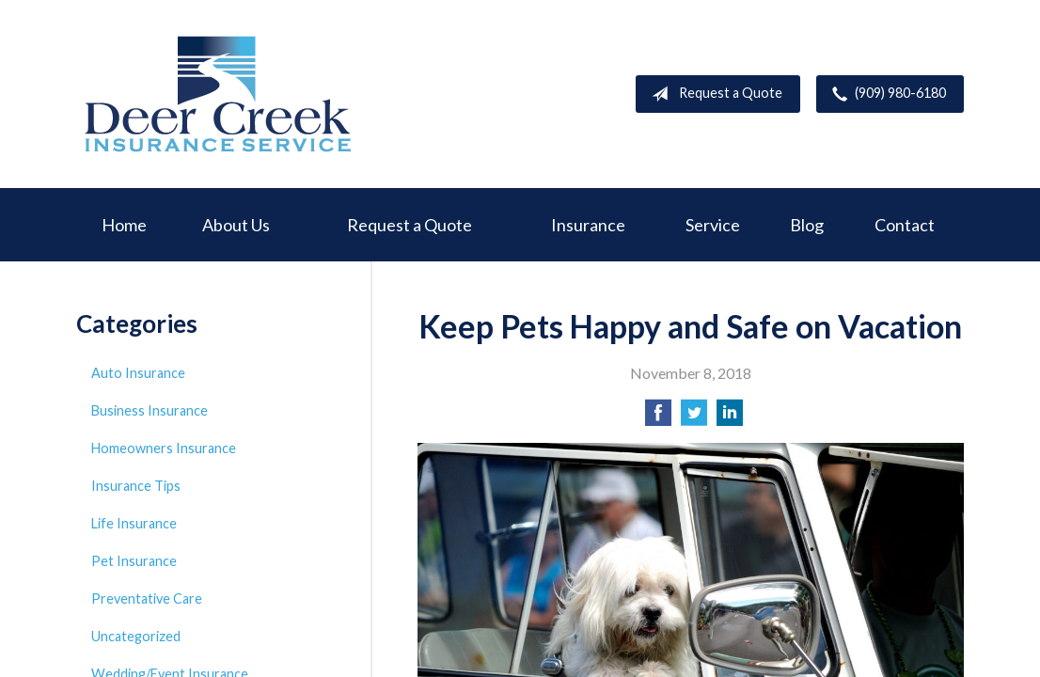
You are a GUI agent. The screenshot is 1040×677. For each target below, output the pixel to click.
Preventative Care (146, 598)
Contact (905, 224)
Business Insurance (149, 410)
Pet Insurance (134, 561)
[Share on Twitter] (694, 418)
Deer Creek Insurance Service (217, 94)
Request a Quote (713, 94)
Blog (807, 224)
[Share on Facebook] (658, 418)
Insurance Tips (136, 486)
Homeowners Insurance (163, 448)
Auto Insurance (138, 373)
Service (712, 224)
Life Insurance (134, 523)
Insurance (588, 224)
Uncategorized (136, 636)
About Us (236, 224)
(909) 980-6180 (885, 94)
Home (124, 224)
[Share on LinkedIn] (730, 418)
